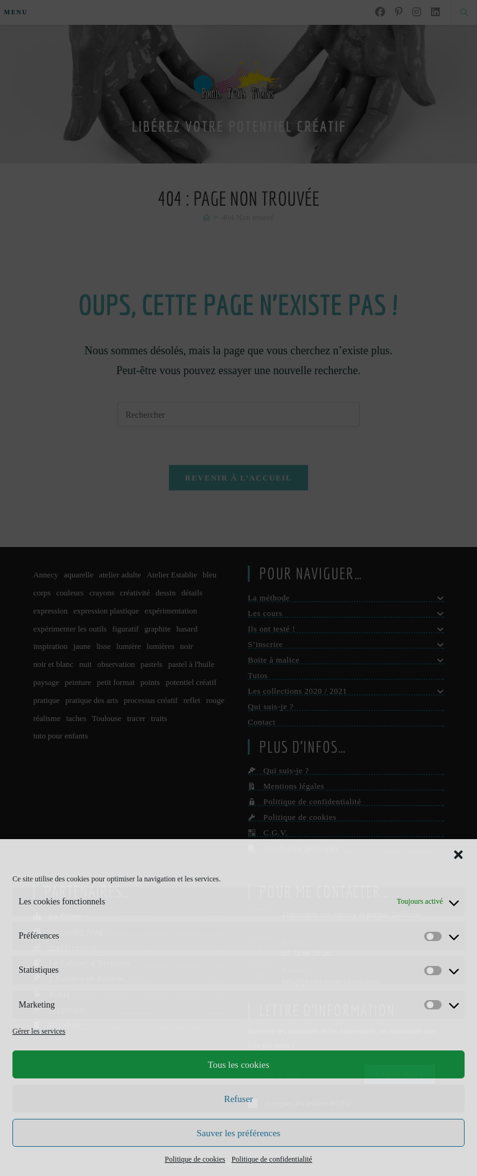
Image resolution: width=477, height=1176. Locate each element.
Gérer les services (38, 1031)
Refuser (238, 1099)
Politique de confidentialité (272, 1159)
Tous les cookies (239, 1065)
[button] (458, 854)
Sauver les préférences (239, 1133)
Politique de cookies (195, 1159)
